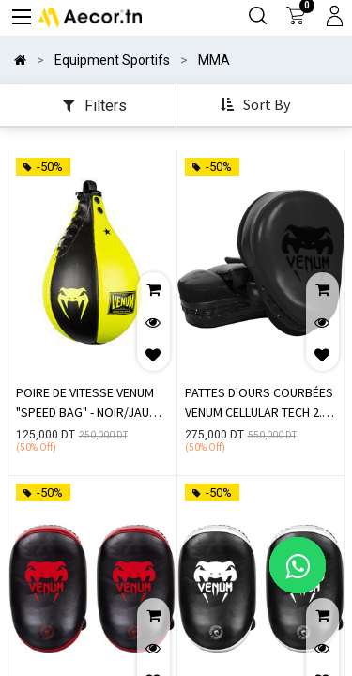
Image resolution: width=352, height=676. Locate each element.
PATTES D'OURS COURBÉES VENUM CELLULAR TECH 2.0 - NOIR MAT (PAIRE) (260, 404)
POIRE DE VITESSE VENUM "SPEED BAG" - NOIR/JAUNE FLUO (89, 404)
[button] (257, 105)
